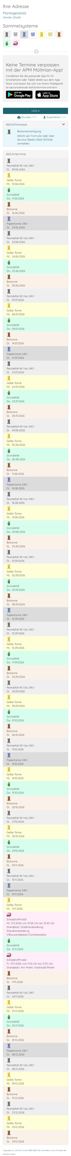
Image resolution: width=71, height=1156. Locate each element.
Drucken (27, 117)
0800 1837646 (44, 139)
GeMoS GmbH (21, 1150)
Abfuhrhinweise (16, 124)
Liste (36, 110)
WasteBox (45, 1150)
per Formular (34, 136)
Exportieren (54, 117)
